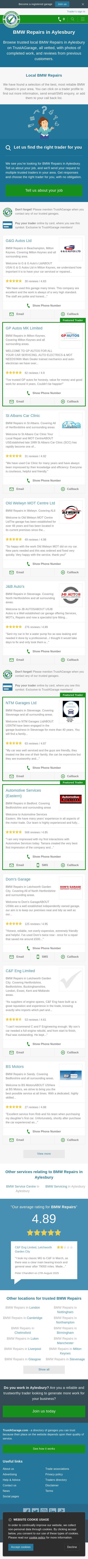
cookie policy (37, 1537)
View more (44, 1153)
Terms (49, 1490)
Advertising (10, 1474)
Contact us (9, 1485)
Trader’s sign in (76, 11)
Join (62, 4)
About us (8, 1468)
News (6, 1490)
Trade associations (57, 1468)
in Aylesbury (65, 1186)
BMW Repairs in (23, 1307)
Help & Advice (11, 1479)
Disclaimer (52, 1485)
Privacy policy (54, 1474)
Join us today (44, 1411)
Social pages (11, 1496)
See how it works (44, 1448)
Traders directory (56, 1479)
